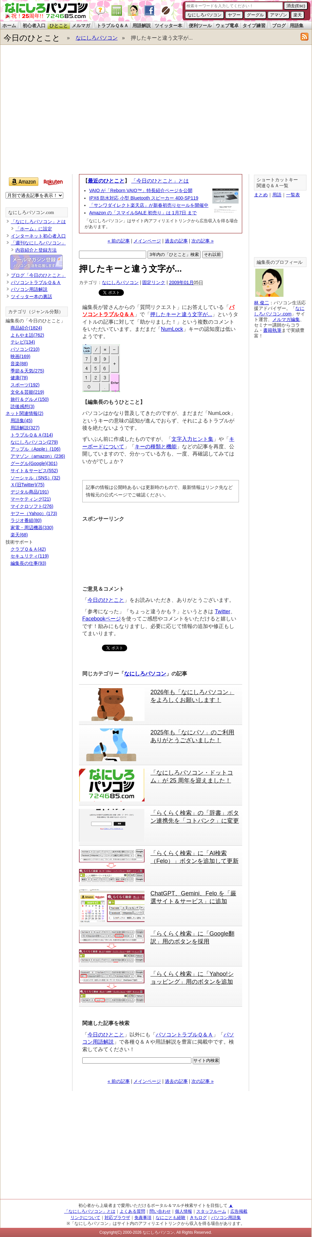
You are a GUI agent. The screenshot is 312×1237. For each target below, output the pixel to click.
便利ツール (200, 25)
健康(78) (19, 377)
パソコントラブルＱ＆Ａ (184, 1034)
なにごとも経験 (170, 1217)
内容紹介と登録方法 (36, 250)
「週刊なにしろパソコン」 (38, 242)
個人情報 (183, 1211)
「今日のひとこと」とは (160, 181)
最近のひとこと (106, 181)
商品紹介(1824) (26, 328)
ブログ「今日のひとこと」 (38, 275)
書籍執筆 (272, 330)
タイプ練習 (254, 25)
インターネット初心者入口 (38, 236)
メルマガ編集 (286, 319)
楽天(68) (19, 534)
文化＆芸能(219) (27, 392)
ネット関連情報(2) (24, 413)
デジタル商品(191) (29, 491)
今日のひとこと (32, 37)
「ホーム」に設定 (33, 228)
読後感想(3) (22, 406)
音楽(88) (19, 363)
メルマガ (81, 25)
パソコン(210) (25, 349)
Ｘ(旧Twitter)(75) (27, 484)
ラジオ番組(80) (26, 520)
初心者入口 (34, 25)
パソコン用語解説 (29, 289)
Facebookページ (101, 618)
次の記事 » (202, 240)
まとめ (261, 194)
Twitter (222, 611)
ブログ (279, 25)
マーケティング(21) (30, 499)
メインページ (147, 240)
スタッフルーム (211, 1211)
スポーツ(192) (25, 384)
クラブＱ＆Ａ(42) (28, 549)
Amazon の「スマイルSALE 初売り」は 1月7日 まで (143, 212)
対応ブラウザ (117, 1217)
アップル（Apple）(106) (35, 449)
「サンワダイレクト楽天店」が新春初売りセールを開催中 (148, 205)
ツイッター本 (168, 25)
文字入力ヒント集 (192, 439)
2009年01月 (181, 282)
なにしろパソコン (97, 38)
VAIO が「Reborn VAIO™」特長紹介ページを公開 (140, 190)
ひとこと (58, 25)
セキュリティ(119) (29, 556)
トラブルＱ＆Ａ (112, 25)
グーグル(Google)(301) (33, 463)
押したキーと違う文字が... (181, 314)
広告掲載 (238, 1211)
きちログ (198, 1217)
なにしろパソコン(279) (34, 442)
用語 (277, 194)
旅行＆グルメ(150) (29, 399)
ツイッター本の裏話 (31, 296)
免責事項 (142, 1217)
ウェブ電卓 (227, 25)
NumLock (172, 329)
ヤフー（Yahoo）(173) (33, 513)
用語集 (296, 25)
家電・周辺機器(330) (31, 527)
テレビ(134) (22, 342)
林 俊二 (261, 302)
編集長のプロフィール (279, 262)
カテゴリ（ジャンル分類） (35, 311)
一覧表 (293, 194)
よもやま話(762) (27, 335)
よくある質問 (132, 1211)
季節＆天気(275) (27, 370)
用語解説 (141, 25)
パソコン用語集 (226, 1217)
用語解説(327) (25, 427)
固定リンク (153, 282)
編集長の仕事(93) (28, 563)
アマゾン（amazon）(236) (37, 456)
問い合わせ (160, 1211)
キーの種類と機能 (156, 446)
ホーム (9, 25)
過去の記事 (176, 240)
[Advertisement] (61, 111)
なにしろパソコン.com (31, 212)
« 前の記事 (118, 240)
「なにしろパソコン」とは (38, 221)
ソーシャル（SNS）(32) (35, 477)
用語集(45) (21, 420)
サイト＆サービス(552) (34, 470)
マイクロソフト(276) (31, 506)
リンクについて (85, 1217)
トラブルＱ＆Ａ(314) (31, 435)
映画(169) (20, 356)
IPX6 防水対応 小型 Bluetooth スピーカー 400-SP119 (143, 198)
